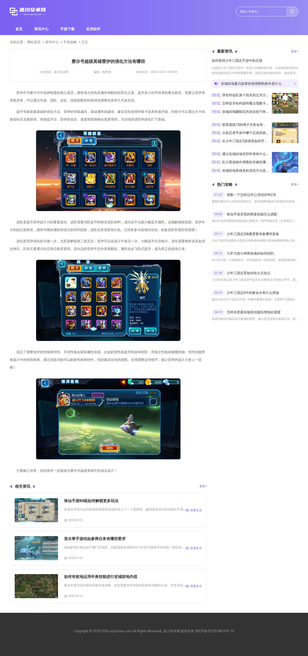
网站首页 (34, 42)
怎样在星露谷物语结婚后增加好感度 (254, 312)
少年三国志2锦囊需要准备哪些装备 (253, 234)
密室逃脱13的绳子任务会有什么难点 (245, 125)
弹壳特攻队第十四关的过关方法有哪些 (245, 95)
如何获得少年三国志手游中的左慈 (237, 60)
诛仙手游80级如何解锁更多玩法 (91, 500)
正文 (84, 42)
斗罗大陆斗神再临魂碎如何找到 (250, 253)
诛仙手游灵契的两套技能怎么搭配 (252, 214)
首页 (19, 29)
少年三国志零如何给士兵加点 (248, 273)
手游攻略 (70, 42)
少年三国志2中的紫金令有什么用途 (253, 293)
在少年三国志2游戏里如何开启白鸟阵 (245, 141)
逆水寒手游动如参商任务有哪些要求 (95, 538)
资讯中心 (41, 29)
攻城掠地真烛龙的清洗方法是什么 (245, 170)
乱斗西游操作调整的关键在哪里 (245, 162)
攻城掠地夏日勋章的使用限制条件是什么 (251, 83)
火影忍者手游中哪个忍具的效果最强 (245, 133)
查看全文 (196, 510)
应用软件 (93, 29)
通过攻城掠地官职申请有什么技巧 (245, 154)
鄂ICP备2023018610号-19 (214, 631)
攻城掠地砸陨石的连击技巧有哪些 (245, 112)
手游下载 (67, 29)
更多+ (203, 486)
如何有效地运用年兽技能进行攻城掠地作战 (100, 576)
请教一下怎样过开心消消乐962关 (251, 195)
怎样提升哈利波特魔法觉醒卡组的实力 (245, 103)
